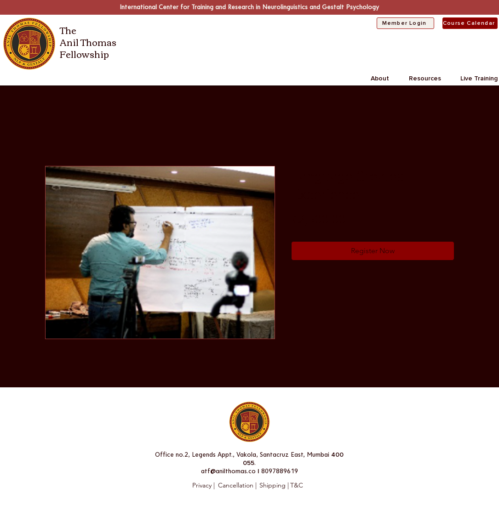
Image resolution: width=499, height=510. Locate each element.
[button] (385, 78)
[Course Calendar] (470, 23)
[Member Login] (405, 23)
